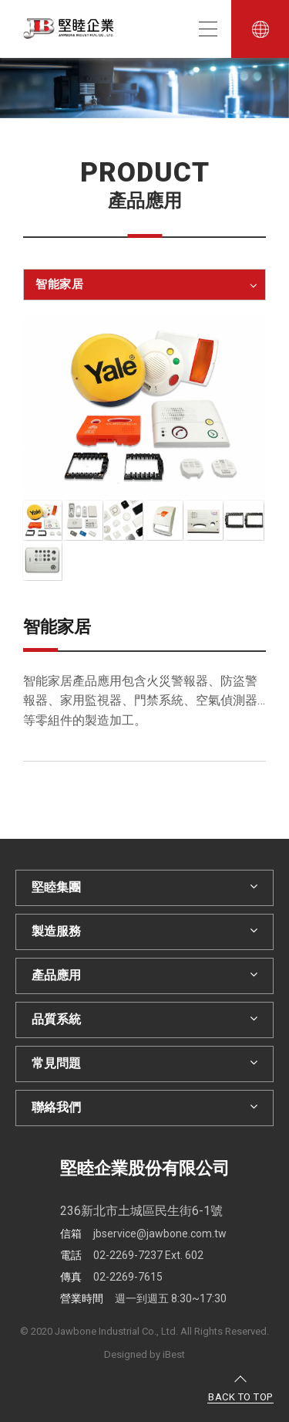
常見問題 (144, 1063)
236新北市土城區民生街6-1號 (141, 1210)
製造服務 (144, 931)
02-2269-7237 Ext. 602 (131, 1255)
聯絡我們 (144, 1107)
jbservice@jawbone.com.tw (143, 1233)
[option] (144, 88)
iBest (174, 1354)
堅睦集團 (144, 887)
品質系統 (144, 1019)
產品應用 (144, 975)
